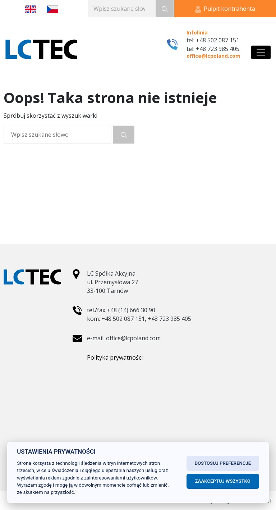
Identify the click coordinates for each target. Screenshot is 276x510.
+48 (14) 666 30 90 (131, 310)
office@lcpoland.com (213, 55)
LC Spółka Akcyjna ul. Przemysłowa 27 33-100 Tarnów (112, 282)
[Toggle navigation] (261, 52)
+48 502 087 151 (123, 319)
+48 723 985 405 (169, 319)
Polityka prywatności (115, 357)
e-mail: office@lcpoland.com (124, 338)
